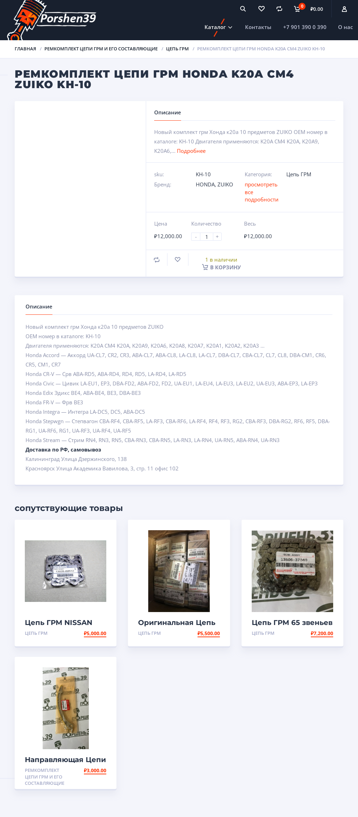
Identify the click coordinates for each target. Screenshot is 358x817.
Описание (39, 306)
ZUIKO (225, 184)
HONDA (205, 184)
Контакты (258, 26)
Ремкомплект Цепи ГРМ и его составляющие (101, 48)
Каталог (215, 26)
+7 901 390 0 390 (305, 26)
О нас (345, 26)
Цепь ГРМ (177, 48)
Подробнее (191, 150)
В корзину (221, 267)
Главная (25, 48)
